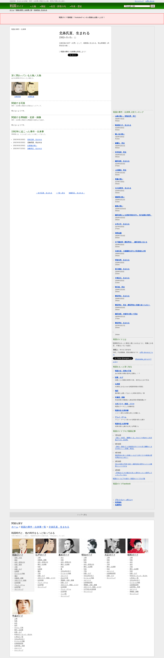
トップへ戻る (82, 515)
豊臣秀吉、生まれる (122, 323)
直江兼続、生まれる (122, 269)
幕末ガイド (69, 553)
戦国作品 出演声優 (121, 424)
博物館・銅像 (134, 591)
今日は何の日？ (66, 571)
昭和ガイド (137, 553)
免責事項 (118, 505)
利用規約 (118, 502)
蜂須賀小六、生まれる (123, 125)
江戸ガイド (45, 553)
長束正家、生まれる (34, 139)
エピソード (64, 575)
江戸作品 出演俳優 (90, 589)
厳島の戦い (119, 206)
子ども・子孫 (18, 627)
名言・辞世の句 (58, 6)
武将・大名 (18, 557)
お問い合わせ (149, 1)
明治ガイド (91, 553)
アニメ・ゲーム (120, 417)
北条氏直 (31, 97)
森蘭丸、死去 (120, 143)
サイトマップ (139, 1)
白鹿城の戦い (32, 146)
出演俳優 (17, 582)
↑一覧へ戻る (60, 193)
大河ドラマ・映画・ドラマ (124, 404)
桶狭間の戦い (120, 197)
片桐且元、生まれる (122, 278)
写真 (62, 560)
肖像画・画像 (120, 397)
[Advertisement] (34, 49)
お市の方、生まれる (122, 224)
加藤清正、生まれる (34, 148)
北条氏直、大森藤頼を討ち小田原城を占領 (130, 251)
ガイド (17, 6)
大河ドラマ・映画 (20, 580)
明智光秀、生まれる (122, 260)
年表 (39, 566)
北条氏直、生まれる (40, 10)
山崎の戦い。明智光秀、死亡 (125, 116)
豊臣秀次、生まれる (122, 296)
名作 (131, 564)
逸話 (116, 391)
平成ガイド (22, 614)
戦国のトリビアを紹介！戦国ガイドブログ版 (129, 479)
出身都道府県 (88, 582)
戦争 (85, 560)
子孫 (15, 567)
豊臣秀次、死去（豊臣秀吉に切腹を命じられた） (132, 305)
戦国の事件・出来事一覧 (24, 10)
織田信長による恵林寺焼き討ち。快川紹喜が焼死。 (133, 215)
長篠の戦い (119, 179)
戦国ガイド (22, 553)
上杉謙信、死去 (120, 170)
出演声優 (17, 587)
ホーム (12, 10)
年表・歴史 (76, 6)
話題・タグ (119, 377)
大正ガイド (115, 553)
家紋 (43, 6)
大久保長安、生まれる (123, 188)
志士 (62, 557)
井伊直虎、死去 (120, 152)
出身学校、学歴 (135, 587)
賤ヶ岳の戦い (120, 134)
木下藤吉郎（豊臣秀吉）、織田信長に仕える (131, 242)
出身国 (117, 384)
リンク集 (64, 594)
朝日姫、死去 (120, 287)
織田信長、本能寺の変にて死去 (126, 314)
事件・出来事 (42, 564)
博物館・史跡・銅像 (67, 580)
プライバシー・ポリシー (124, 500)
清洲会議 (118, 233)
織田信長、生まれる (122, 161)
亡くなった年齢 (19, 573)
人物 (34, 6)
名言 (108, 562)
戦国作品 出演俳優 (121, 410)
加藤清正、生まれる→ (77, 193)
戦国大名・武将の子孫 (123, 371)
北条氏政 (17, 97)
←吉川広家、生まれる (44, 193)
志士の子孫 (64, 578)
